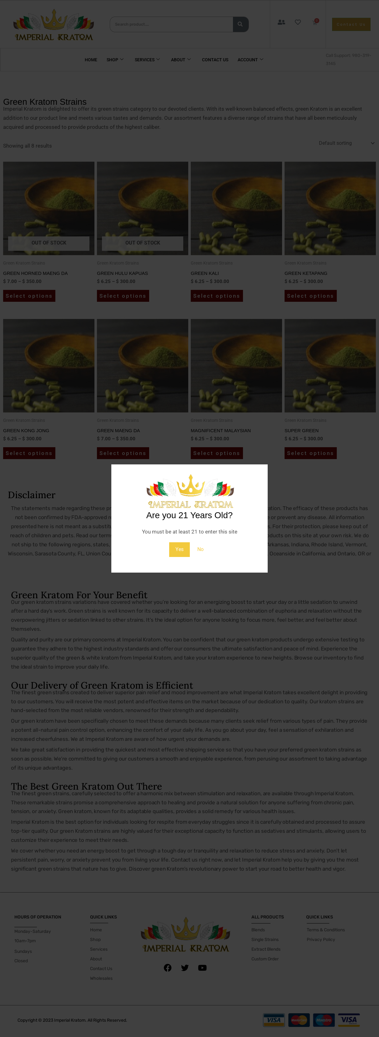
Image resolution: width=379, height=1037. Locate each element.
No (200, 549)
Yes (179, 549)
